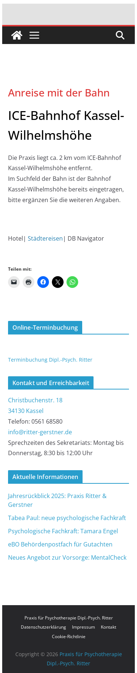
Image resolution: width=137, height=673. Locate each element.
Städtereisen (45, 238)
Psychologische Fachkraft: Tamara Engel (63, 531)
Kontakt (108, 627)
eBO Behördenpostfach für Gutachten (60, 544)
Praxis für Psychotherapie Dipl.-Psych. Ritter (68, 618)
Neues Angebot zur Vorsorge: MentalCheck (67, 557)
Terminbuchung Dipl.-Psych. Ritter (50, 359)
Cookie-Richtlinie (68, 636)
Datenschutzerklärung (43, 627)
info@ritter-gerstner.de (40, 432)
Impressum (83, 627)
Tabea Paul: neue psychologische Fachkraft (67, 518)
